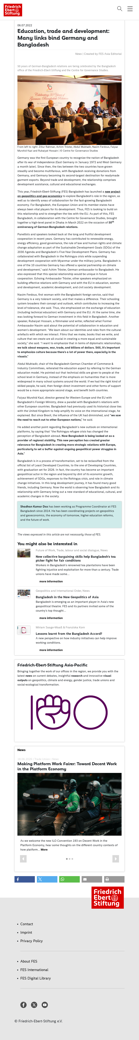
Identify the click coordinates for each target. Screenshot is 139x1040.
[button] (23, 858)
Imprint (26, 932)
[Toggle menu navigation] (130, 9)
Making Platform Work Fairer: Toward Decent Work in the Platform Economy (67, 766)
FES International (34, 970)
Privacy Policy (31, 941)
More (44, 849)
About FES (28, 961)
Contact (26, 924)
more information (51, 581)
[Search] (120, 9)
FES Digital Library (35, 978)
